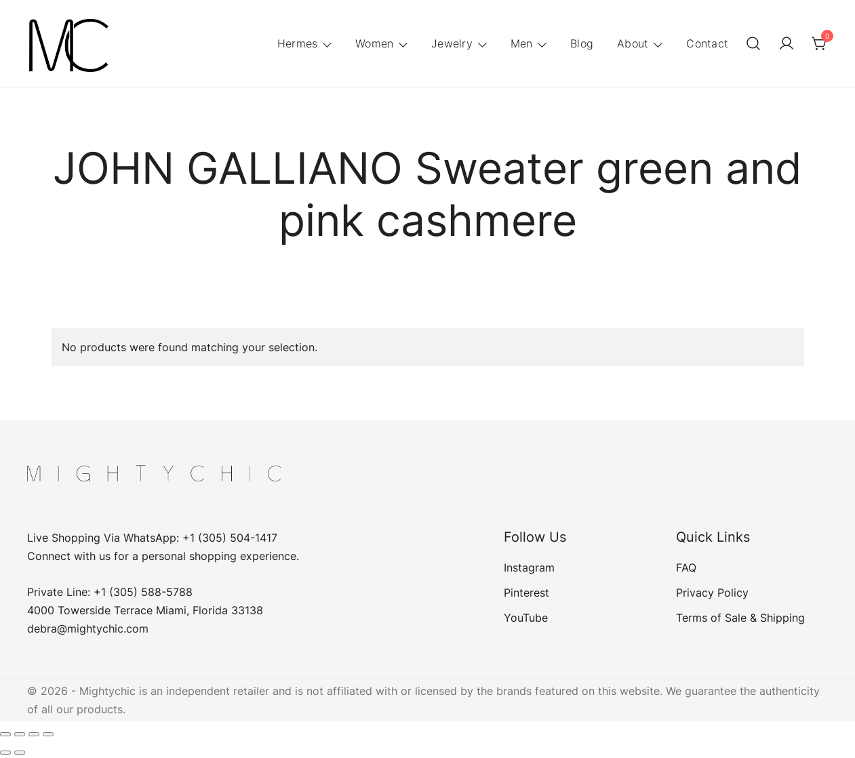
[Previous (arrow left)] (5, 753)
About (632, 43)
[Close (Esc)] (48, 734)
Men (522, 43)
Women (374, 43)
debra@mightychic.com (87, 628)
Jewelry (452, 43)
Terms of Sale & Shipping (740, 617)
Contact (707, 43)
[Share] (33, 734)
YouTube (526, 617)
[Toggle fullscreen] (19, 734)
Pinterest (526, 592)
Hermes (297, 43)
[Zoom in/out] (5, 734)
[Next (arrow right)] (19, 753)
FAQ (686, 567)
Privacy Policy (712, 592)
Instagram (529, 567)
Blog (581, 43)
